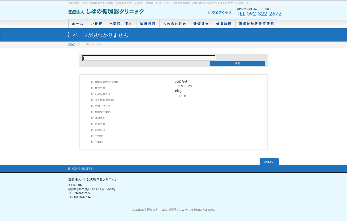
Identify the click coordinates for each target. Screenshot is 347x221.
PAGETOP (269, 161)
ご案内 (99, 142)
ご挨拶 (99, 136)
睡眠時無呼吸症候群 (107, 82)
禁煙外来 (100, 88)
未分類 (182, 96)
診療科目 (100, 130)
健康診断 (100, 118)
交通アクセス (222, 12)
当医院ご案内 (103, 112)
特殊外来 (100, 124)
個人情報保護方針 (105, 100)
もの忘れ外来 (103, 94)
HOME (71, 44)
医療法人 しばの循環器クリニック (168, 209)
